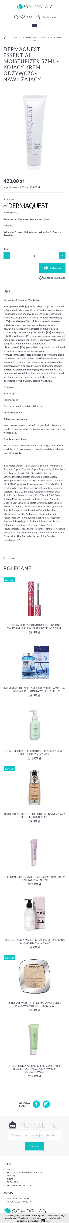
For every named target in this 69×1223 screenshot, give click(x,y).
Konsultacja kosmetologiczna (24, 1172)
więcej (49, 1220)
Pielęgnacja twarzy (37, 37)
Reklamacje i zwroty (19, 1201)
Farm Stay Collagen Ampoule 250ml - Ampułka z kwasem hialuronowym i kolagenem (34, 689)
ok (43, 1220)
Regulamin (13, 1182)
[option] (34, 130)
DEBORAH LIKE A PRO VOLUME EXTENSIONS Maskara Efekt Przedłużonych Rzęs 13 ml (34, 626)
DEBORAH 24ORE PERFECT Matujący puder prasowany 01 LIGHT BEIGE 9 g (34, 1004)
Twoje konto (49, 17)
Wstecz (11, 558)
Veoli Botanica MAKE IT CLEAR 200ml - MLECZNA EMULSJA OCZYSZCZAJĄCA (34, 941)
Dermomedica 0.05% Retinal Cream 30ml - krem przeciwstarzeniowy (34, 878)
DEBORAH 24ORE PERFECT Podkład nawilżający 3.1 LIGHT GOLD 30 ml (34, 815)
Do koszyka (52, 268)
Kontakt (12, 1175)
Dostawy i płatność (18, 1198)
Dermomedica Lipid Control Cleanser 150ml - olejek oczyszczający (34, 752)
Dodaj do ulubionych (52, 277)
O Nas (10, 1179)
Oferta (17, 37)
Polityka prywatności (19, 1185)
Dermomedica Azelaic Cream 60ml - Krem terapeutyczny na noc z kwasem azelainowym (34, 1068)
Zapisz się (34, 1146)
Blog (10, 1169)
